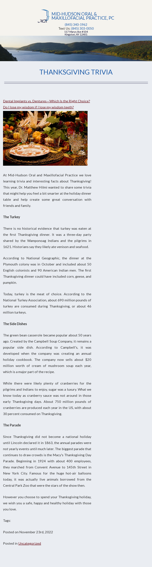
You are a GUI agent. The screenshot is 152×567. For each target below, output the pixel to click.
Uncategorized (29, 543)
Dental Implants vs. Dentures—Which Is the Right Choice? (46, 101)
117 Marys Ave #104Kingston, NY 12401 (76, 33)
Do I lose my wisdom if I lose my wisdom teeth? (38, 107)
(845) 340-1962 (76, 24)
